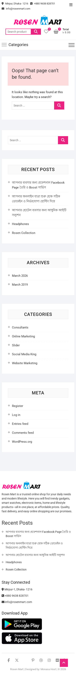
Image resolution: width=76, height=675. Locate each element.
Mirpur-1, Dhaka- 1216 (17, 589)
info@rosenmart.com (16, 8)
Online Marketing (23, 336)
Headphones (20, 224)
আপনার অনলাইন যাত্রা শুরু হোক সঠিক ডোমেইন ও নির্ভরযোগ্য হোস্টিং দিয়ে (34, 545)
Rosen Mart (16, 669)
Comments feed (23, 433)
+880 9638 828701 (42, 3)
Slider (16, 345)
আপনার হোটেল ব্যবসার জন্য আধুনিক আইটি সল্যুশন (35, 555)
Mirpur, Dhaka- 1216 (15, 3)
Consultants (20, 327)
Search (36, 32)
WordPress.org (22, 442)
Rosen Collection (23, 233)
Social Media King (24, 354)
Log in (16, 415)
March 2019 (20, 284)
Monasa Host (48, 669)
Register (17, 406)
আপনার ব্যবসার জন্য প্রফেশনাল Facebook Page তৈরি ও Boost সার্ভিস (38, 534)
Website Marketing (24, 363)
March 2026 (20, 276)
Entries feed (20, 424)
